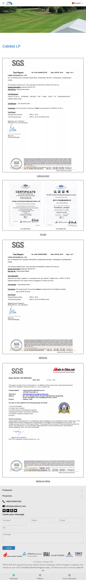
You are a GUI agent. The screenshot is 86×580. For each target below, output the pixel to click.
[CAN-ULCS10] (43, 115)
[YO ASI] (43, 205)
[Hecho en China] (43, 420)
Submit (9, 548)
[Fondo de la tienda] (43, 554)
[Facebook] (4, 510)
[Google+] (7, 510)
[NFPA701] (43, 297)
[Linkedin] (11, 510)
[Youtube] (15, 510)
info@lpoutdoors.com (16, 506)
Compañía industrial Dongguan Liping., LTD (37, 568)
